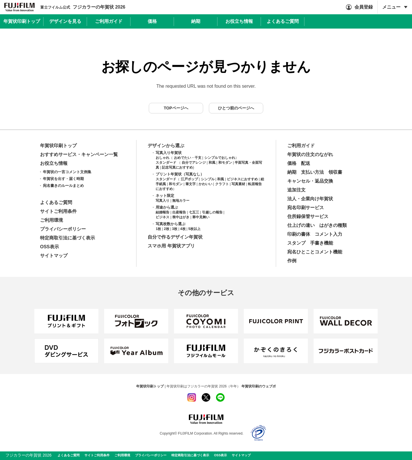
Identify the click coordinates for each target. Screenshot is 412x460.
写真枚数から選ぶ (170, 224)
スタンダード (166, 163)
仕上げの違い (301, 225)
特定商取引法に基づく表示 (67, 237)
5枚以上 (194, 229)
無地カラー (180, 201)
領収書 (335, 172)
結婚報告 (162, 212)
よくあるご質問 (56, 202)
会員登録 (363, 7)
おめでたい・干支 (187, 158)
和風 (212, 163)
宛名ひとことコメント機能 (314, 251)
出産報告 (179, 212)
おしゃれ (162, 158)
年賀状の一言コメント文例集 (67, 172)
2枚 (166, 229)
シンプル (208, 179)
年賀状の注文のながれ (310, 154)
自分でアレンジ (194, 163)
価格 (291, 163)
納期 (291, 172)
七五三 (194, 212)
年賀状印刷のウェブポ (258, 386)
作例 (291, 260)
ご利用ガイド (301, 145)
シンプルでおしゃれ (219, 158)
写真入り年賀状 (169, 153)
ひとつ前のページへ (236, 108)
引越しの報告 (212, 212)
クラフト (222, 184)
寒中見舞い (200, 217)
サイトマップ (54, 255)
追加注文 (296, 189)
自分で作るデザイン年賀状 (175, 237)
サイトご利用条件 (58, 211)
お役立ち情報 (54, 163)
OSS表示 (49, 246)
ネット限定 (165, 195)
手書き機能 (321, 243)
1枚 (158, 229)
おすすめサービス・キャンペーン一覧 (79, 154)
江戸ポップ (189, 179)
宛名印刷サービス (305, 207)
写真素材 (238, 184)
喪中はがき (180, 217)
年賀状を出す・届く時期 (63, 179)
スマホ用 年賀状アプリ (171, 245)
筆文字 (190, 184)
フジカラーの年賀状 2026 (82, 7)
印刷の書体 (298, 234)
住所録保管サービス (307, 216)
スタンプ (296, 243)
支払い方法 (312, 172)
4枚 (183, 229)
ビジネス (162, 217)
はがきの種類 (333, 225)
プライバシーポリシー (63, 229)
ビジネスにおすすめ (242, 179)
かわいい (205, 184)
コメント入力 (328, 234)
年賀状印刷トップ (58, 145)
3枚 (174, 229)
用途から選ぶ (167, 207)
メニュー (391, 7)
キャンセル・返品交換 (310, 181)
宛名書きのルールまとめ (63, 185)
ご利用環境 (51, 220)
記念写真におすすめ (177, 167)
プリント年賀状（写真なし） (180, 174)
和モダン (225, 163)
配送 (305, 163)
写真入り (162, 201)
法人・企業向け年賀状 (310, 198)
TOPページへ (176, 108)
